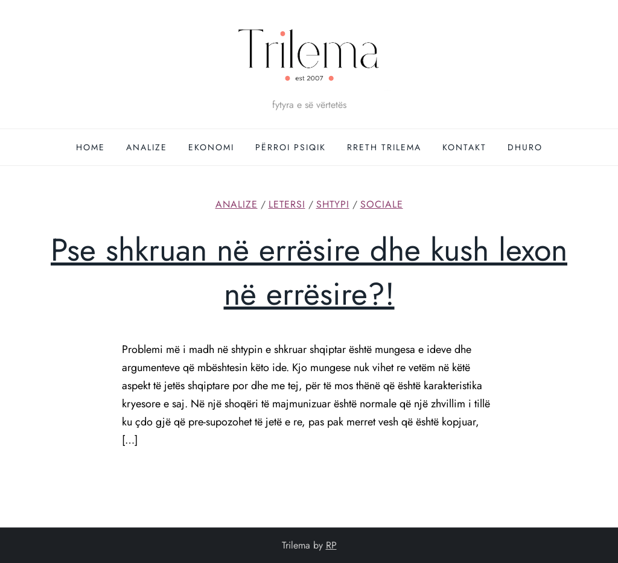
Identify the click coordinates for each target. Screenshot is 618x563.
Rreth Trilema (384, 147)
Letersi (287, 205)
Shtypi (332, 205)
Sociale (381, 205)
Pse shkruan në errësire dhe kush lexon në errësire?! (309, 272)
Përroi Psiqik (290, 147)
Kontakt (464, 147)
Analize (146, 147)
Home (90, 147)
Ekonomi (211, 147)
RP (331, 545)
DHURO (525, 147)
